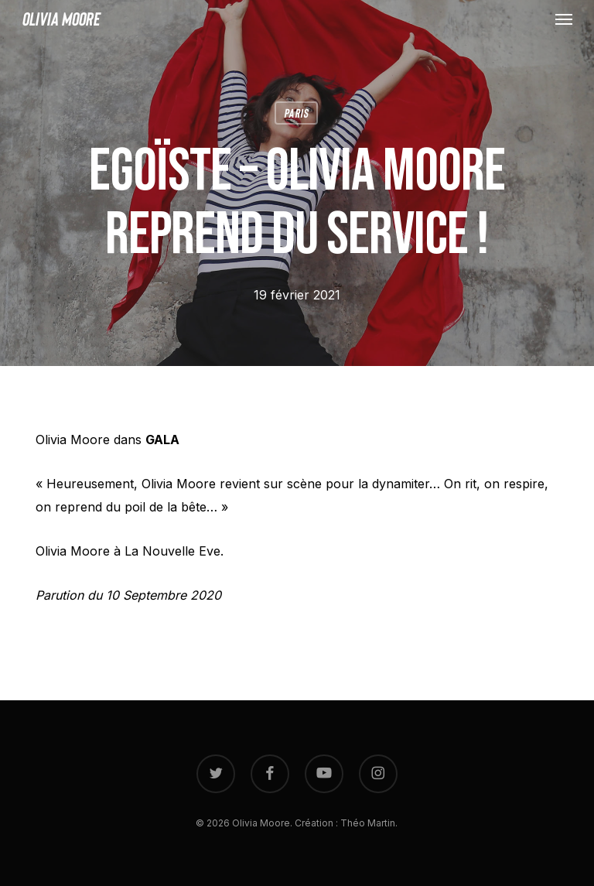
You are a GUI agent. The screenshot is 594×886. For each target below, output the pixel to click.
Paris (296, 112)
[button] (563, 18)
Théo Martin (367, 823)
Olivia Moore (61, 18)
